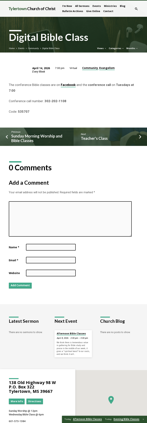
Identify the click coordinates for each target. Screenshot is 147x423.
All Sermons (82, 6)
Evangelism (107, 68)
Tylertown (31, 8)
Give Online (93, 11)
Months (132, 48)
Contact (108, 11)
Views (101, 48)
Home (12, 48)
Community (33, 48)
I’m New (67, 6)
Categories (116, 48)
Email (13, 260)
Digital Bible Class (51, 48)
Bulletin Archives (72, 11)
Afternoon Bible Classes (71, 333)
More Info (17, 401)
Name (14, 247)
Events (97, 6)
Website (14, 273)
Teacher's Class (94, 138)
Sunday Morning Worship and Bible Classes (36, 138)
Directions (34, 401)
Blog (122, 6)
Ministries (110, 6)
